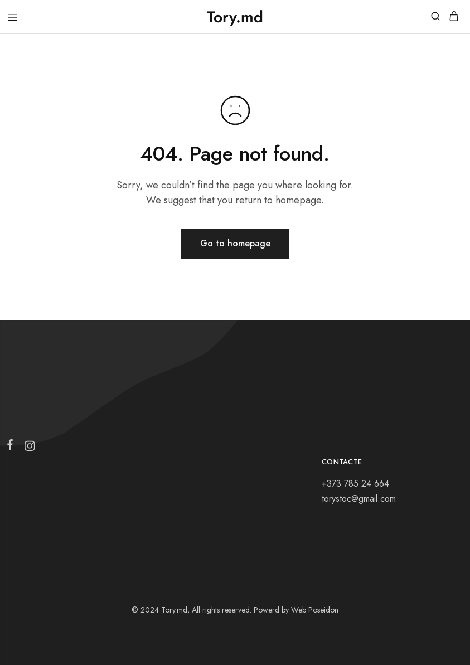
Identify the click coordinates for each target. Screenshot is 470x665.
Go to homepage (235, 243)
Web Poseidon (314, 609)
